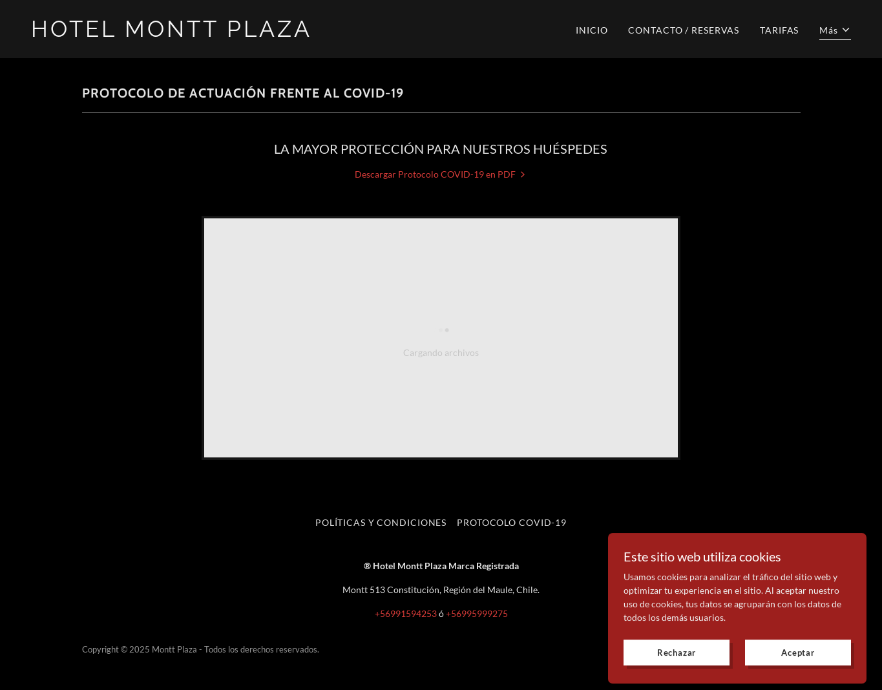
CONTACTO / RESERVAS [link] (683, 30)
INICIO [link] (591, 30)
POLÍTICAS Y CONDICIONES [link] (380, 522)
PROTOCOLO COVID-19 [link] (512, 522)
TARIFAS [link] (779, 30)
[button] (835, 31)
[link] (231, 33)
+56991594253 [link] (406, 613)
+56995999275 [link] (477, 613)
